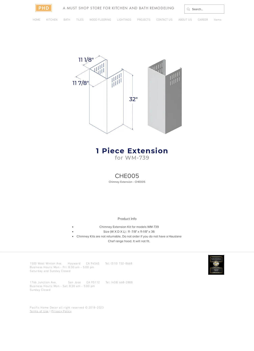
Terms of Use (39, 311)
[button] (143, 20)
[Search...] (204, 9)
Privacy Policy (61, 311)
